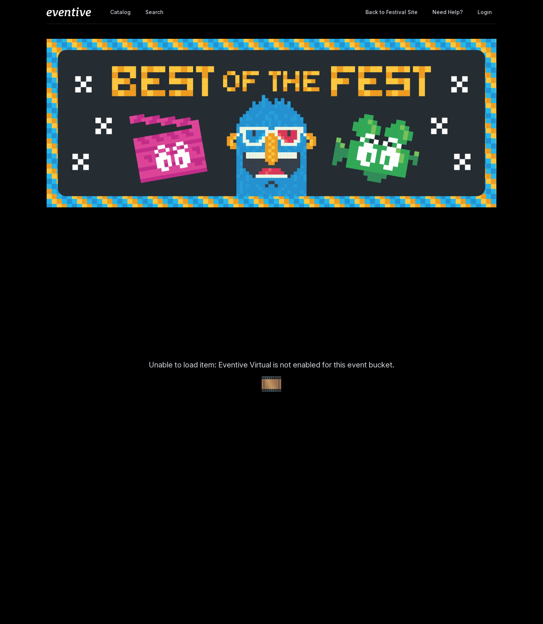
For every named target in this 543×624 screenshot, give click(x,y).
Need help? (447, 12)
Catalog (120, 12)
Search (154, 12)
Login (485, 12)
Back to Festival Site (391, 12)
